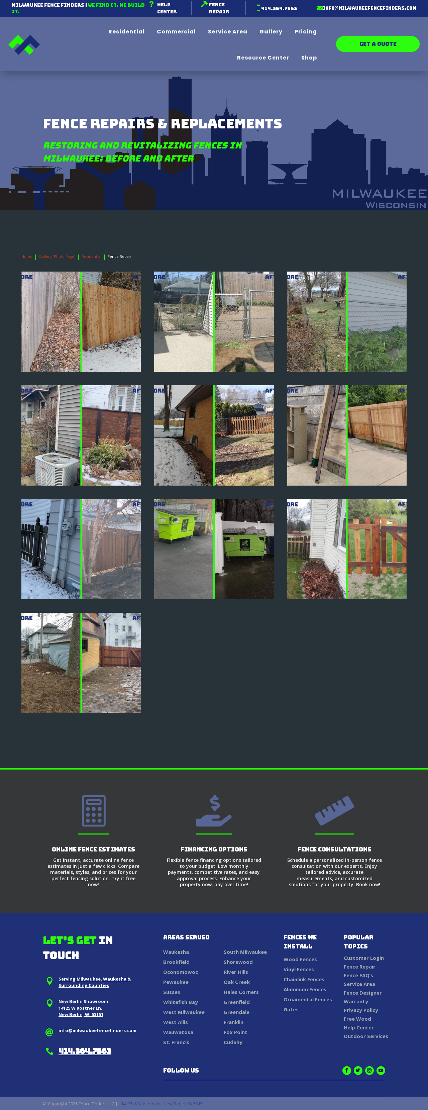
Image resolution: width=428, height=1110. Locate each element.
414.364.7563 (279, 8)
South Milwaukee (245, 951)
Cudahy (233, 1042)
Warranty (356, 1001)
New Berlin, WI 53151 (81, 1014)
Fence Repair (360, 966)
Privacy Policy (361, 1010)
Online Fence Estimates (93, 849)
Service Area (227, 31)
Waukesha (176, 951)
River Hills (236, 972)
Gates (291, 1009)
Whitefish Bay (180, 1002)
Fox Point (235, 1032)
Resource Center (263, 58)
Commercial (176, 31)
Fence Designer (363, 992)
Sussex (172, 992)
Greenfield (237, 1002)
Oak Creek (237, 982)
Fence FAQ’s (358, 975)
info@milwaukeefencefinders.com (369, 8)
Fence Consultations (334, 849)
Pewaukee (176, 982)
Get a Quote (378, 43)
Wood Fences (300, 959)
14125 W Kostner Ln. (80, 1008)
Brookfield (176, 961)
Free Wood (357, 1018)
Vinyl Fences (299, 969)
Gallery (271, 31)
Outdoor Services (366, 1036)
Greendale (236, 1012)
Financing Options (214, 849)
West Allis (175, 1022)
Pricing (306, 31)
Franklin (233, 1022)
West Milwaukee (184, 1012)
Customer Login (364, 957)
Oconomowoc (180, 972)
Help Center (359, 1027)
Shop (309, 58)
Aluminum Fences (305, 989)
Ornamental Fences (308, 999)
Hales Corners (241, 992)
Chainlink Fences (304, 979)
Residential (126, 31)
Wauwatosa (178, 1032)
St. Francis (176, 1042)
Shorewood (238, 961)
